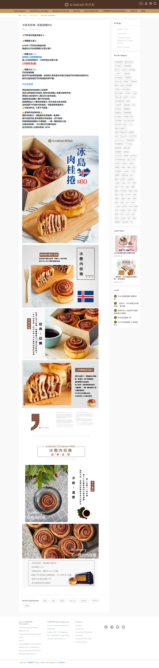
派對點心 (126, 152)
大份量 (117, 206)
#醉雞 (126, 155)
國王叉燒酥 (119, 93)
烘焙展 (127, 93)
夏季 (116, 210)
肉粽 (130, 206)
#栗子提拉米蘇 (128, 120)
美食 (134, 183)
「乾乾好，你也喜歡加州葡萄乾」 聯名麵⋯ (126, 304)
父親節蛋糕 (127, 66)
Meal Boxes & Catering (61, 11)
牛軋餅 (134, 93)
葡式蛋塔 (129, 85)
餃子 (127, 202)
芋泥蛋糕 (118, 171)
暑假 (123, 167)
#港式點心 (133, 155)
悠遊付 (125, 97)
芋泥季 (117, 163)
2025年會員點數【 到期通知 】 (126, 323)
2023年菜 (118, 155)
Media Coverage (123, 47)
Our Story (79, 625)
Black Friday (119, 140)
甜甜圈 (117, 222)
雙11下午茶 (131, 159)
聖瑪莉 (62, 600)
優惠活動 (125, 175)
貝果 (132, 214)
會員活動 (125, 222)
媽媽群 (117, 167)
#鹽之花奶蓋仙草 (121, 132)
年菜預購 (118, 120)
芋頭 (121, 187)
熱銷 (53, 600)
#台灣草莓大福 (120, 159)
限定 (116, 218)
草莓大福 (118, 97)
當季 (128, 218)
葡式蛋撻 (132, 70)
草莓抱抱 (133, 81)
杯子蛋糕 (118, 116)
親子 (134, 167)
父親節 (122, 198)
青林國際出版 (119, 101)
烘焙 (128, 183)
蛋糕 (116, 191)
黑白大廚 (118, 124)
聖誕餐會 (118, 148)
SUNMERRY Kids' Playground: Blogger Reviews (125, 40)
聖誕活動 (126, 148)
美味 (116, 187)
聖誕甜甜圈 (127, 112)
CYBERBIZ (61, 662)
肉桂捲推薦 (27, 84)
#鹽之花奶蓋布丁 (121, 128)
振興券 (117, 175)
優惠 (132, 187)
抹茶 (116, 136)
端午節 (124, 206)
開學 (128, 167)
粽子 (132, 222)
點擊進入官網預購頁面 (32, 56)
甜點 (127, 187)
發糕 (128, 101)
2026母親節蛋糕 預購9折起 (125, 297)
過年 (121, 214)
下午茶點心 (129, 144)
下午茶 (132, 171)
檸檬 (134, 198)
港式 (133, 105)
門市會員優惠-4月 (122, 317)
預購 (116, 198)
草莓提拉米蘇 (128, 116)
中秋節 (125, 171)
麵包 (45, 600)
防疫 (116, 202)
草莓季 (125, 81)
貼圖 (121, 85)
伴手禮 (128, 194)
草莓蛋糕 (118, 152)
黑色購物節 (119, 144)
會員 (128, 198)
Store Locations (20, 11)
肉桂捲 (26, 605)
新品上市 (73, 600)
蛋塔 (116, 85)
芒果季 (124, 70)
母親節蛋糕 (119, 62)
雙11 (125, 124)
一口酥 (117, 73)
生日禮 (122, 218)
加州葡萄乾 (119, 77)
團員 (135, 206)
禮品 (116, 194)
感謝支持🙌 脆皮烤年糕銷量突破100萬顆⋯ (126, 311)
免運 (134, 194)
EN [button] (141, 3)
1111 (131, 124)
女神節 (117, 89)
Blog (143, 11)
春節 (116, 214)
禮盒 (121, 194)
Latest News (122, 33)
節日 (135, 191)
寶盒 (130, 191)
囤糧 (121, 202)
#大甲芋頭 (132, 136)
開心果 (117, 70)
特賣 (128, 210)
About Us (133, 11)
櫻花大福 (118, 81)
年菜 (127, 214)
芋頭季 (124, 163)
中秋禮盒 (118, 66)
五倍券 (117, 183)
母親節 (122, 210)
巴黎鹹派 (128, 77)
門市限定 (95, 600)
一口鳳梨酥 (126, 73)
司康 (134, 210)
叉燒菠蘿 (126, 105)
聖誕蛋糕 (126, 109)
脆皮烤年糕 (129, 62)
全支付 (132, 97)
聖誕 (134, 218)
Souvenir (76, 11)
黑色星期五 (130, 140)
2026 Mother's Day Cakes (39, 11)
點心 (132, 175)
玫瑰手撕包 (126, 89)
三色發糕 (118, 105)
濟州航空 (118, 109)
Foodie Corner (122, 29)
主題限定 (84, 600)
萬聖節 (131, 132)
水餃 (132, 202)
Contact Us (80, 629)
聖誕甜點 (118, 112)
